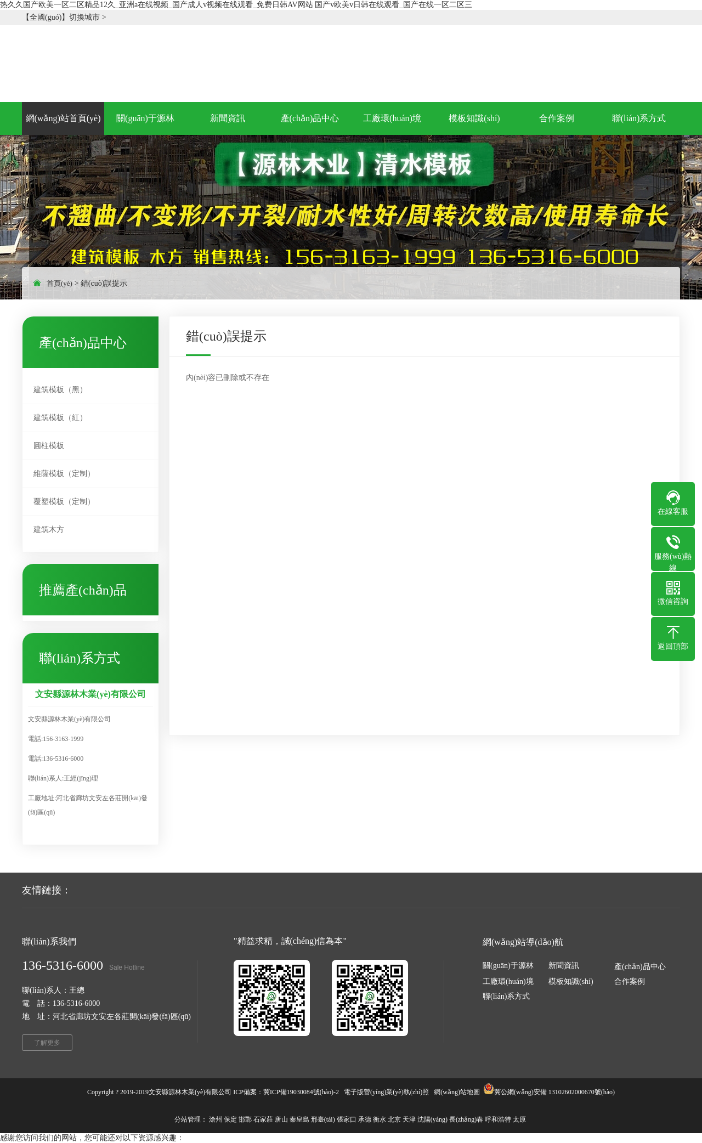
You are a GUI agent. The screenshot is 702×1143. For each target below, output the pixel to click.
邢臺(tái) (323, 1119)
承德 (364, 1119)
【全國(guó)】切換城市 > (64, 17)
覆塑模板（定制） (64, 501)
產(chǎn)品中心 (640, 967)
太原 (519, 1119)
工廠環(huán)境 (508, 981)
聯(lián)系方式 (506, 996)
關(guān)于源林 (508, 965)
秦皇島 (299, 1119)
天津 (409, 1119)
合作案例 (629, 981)
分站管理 (187, 1119)
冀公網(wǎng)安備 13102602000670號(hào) (554, 1092)
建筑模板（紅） (60, 418)
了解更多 (47, 1042)
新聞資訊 (563, 965)
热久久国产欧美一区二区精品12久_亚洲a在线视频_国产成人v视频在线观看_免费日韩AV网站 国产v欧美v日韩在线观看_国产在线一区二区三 (236, 5)
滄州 (215, 1119)
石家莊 (263, 1119)
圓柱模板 (48, 446)
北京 (394, 1119)
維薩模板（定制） (64, 473)
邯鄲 (245, 1119)
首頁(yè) (59, 283)
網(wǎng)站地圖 (457, 1092)
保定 (230, 1119)
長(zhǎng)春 (466, 1119)
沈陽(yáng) (432, 1119)
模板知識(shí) (570, 981)
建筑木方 (48, 529)
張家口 (346, 1119)
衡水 (379, 1119)
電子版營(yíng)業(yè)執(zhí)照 (386, 1092)
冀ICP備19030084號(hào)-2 (301, 1092)
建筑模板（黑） (60, 390)
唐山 (281, 1119)
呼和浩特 (498, 1119)
